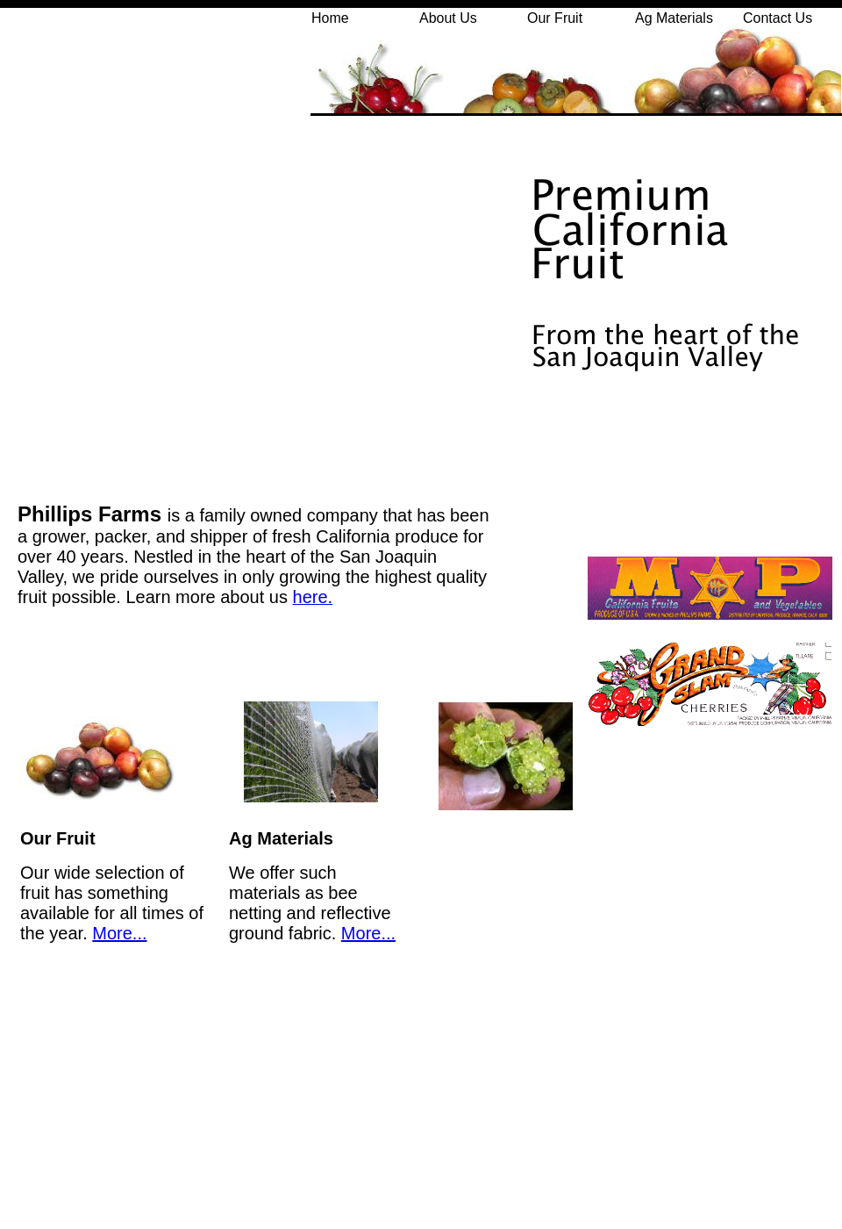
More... (119, 933)
